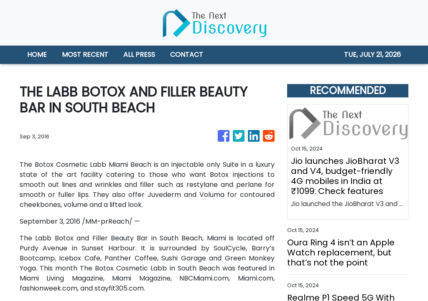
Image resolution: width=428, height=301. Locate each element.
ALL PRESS (139, 54)
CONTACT (186, 54)
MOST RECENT (85, 54)
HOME (37, 54)
